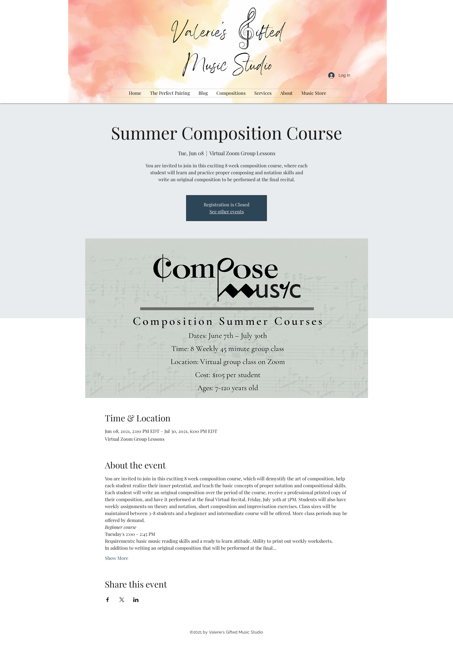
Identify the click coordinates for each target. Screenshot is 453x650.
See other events (226, 211)
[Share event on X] (122, 599)
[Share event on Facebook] (107, 599)
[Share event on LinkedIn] (136, 599)
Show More (116, 558)
